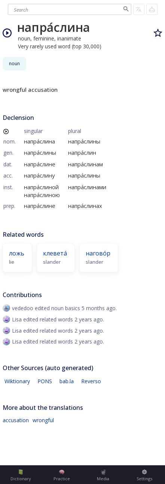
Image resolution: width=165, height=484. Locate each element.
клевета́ (55, 253)
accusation (16, 420)
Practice (62, 475)
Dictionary (20, 475)
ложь (16, 253)
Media (103, 475)
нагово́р (98, 253)
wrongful (43, 420)
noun (14, 63)
